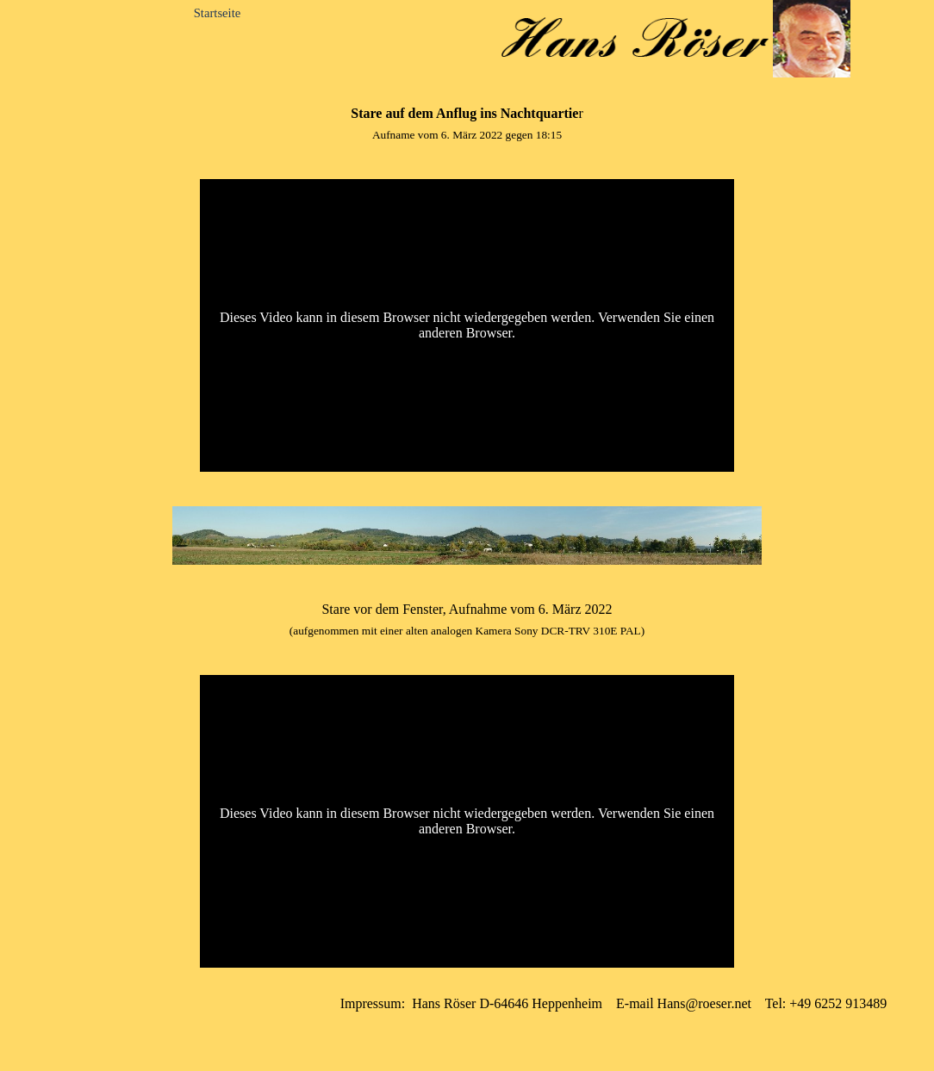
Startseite (217, 13)
